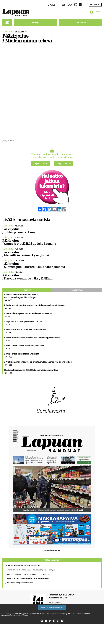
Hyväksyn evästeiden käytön (52, 607)
